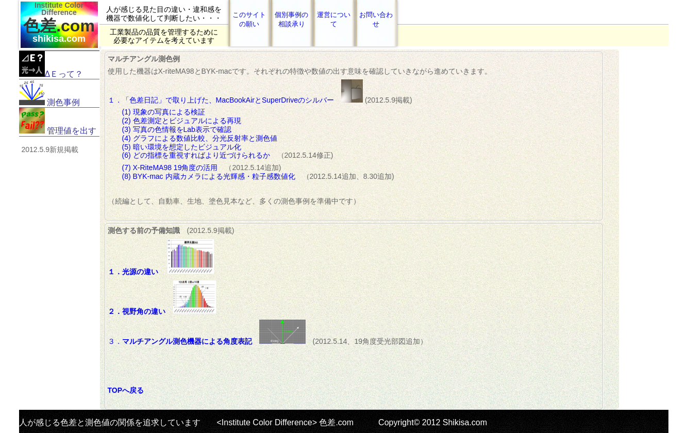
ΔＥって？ (51, 64)
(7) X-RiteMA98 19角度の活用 (173, 167)
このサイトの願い (249, 19)
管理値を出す (57, 121)
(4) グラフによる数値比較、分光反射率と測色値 (199, 138)
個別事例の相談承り (291, 19)
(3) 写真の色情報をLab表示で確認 (176, 129)
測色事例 (49, 93)
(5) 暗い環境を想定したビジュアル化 (181, 147)
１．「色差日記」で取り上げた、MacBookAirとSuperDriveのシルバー (225, 100)
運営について (333, 19)
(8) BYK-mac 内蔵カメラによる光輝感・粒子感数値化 (212, 176)
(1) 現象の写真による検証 (163, 112)
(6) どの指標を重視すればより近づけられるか (196, 155)
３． (207, 341)
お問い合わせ (376, 19)
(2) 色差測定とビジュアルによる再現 (181, 120)
